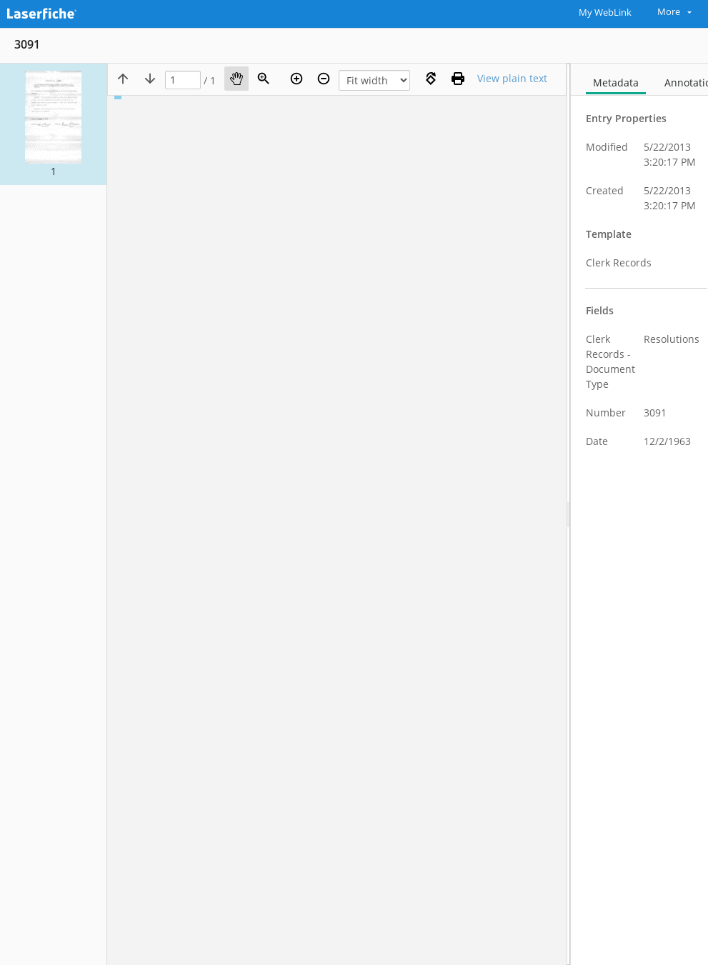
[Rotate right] (431, 78)
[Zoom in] (296, 78)
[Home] (60, 12)
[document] (639, 514)
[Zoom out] (323, 78)
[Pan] (236, 78)
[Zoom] (263, 78)
